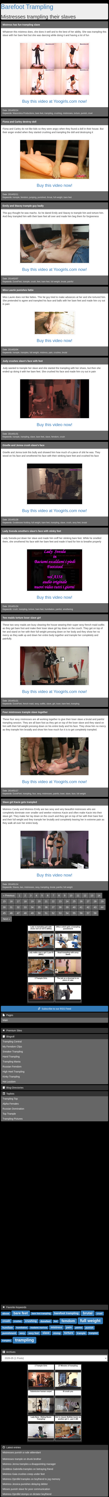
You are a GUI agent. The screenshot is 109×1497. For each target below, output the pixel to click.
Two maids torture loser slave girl (22, 617)
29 (102, 901)
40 (74, 907)
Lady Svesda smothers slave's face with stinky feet (32, 531)
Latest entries (12, 1447)
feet (38, 281)
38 (60, 907)
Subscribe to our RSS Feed (54, 1008)
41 (81, 907)
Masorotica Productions (23, 113)
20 (39, 901)
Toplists (8, 1093)
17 (18, 901)
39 (67, 907)
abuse (5, 1313)
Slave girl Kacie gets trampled (20, 802)
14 (99, 895)
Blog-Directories (13, 1087)
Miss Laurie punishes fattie (18, 290)
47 (18, 913)
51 (46, 913)
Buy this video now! (54, 185)
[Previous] (9, 895)
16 (11, 901)
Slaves (16, 887)
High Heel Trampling (13, 1071)
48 (25, 913)
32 (18, 907)
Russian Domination (13, 1108)
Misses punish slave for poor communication (26, 1489)
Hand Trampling (11, 1056)
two (21, 887)
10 (71, 895)
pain (51, 352)
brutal (63, 281)
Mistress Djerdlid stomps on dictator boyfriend (27, 1494)
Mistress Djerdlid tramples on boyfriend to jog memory (31, 1479)
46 (11, 913)
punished (42, 197)
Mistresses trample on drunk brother (22, 1459)
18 (25, 901)
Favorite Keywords (14, 1307)
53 (60, 913)
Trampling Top (10, 1098)
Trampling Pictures (13, 1118)
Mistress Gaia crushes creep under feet (24, 1474)
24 (67, 901)
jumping (33, 197)
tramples (25, 352)
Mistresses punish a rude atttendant (22, 1452)
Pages (8, 1015)
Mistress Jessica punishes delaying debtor (25, 1484)
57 (88, 913)
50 (39, 913)
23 (60, 901)
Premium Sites (12, 1030)
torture (77, 113)
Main (5, 1020)
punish (84, 113)
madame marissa (38, 1328)
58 (95, 913)
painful (70, 281)
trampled (93, 1333)
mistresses (68, 113)
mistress (44, 352)
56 (81, 913)
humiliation (50, 609)
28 (95, 901)
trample (16, 197)
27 (88, 901)
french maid (28, 703)
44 (102, 907)
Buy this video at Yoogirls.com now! (54, 101)
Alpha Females (11, 1103)
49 (32, 913)
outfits (42, 703)
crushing (58, 113)
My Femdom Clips (12, 1046)
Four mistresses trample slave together (25, 712)
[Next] (6, 919)
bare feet (39, 113)
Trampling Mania (11, 1061)
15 (4, 901)
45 (4, 913)
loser (58, 703)
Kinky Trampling (11, 1076)
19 (32, 901)
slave (32, 437)
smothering (68, 609)
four (34, 793)
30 (4, 907)
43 (95, 907)
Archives (9, 1352)
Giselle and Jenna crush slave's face (23, 445)
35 (39, 907)
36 (46, 907)
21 (46, 901)
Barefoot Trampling (27, 6)
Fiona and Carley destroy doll (19, 121)
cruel (90, 113)
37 (53, 907)
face (73, 793)
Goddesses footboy (21, 522)
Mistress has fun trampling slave (21, 24)
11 (78, 895)
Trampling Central (12, 1041)
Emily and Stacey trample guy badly (23, 205)
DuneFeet (17, 281)
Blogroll (8, 1036)
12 (85, 895)
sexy (37, 703)
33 (25, 907)
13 (92, 895)
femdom (24, 197)
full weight (58, 197)
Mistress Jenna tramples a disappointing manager (29, 1464)
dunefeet (45, 1321)
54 (67, 913)
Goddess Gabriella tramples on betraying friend (28, 1469)
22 (53, 901)
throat (49, 197)
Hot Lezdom (9, 1081)
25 (74, 901)
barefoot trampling (66, 1313)
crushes (57, 352)
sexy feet (76, 522)
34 (32, 907)
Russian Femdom (12, 1066)
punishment (9, 1333)
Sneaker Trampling (13, 1051)
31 (11, 907)
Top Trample (9, 1113)
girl (53, 703)
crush (33, 281)
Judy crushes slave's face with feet (23, 361)
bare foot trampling (41, 1313)
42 (88, 907)
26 (81, 901)
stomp (56, 1333)
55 (74, 913)
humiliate (7, 1327)
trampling (48, 113)
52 (53, 913)
